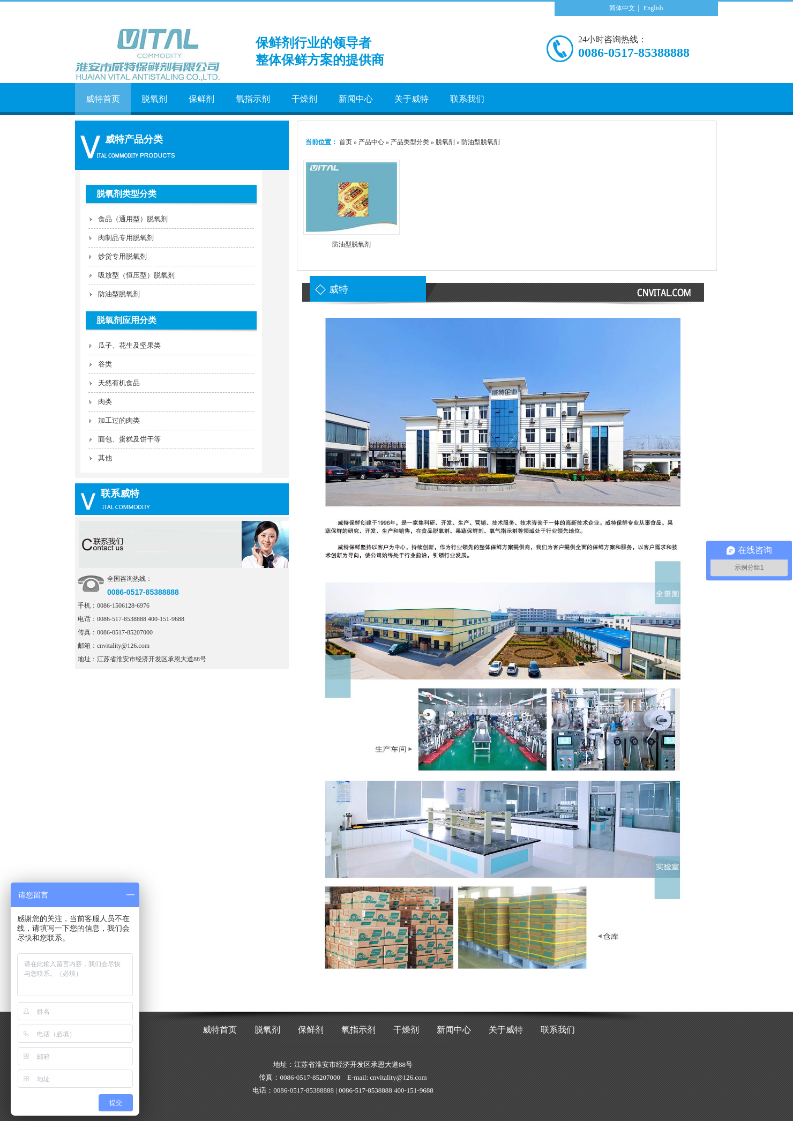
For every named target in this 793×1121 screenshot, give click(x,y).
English (653, 8)
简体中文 (622, 8)
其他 (105, 458)
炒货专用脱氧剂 (122, 256)
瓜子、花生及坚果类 (129, 345)
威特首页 (220, 1029)
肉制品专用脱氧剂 (126, 238)
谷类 (105, 364)
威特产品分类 (134, 139)
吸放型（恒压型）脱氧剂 (136, 275)
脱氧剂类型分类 (126, 193)
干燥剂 (406, 1029)
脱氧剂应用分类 (126, 320)
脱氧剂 (267, 1029)
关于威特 (506, 1029)
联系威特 (120, 493)
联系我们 (558, 1029)
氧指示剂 (358, 1029)
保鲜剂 (311, 1029)
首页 (345, 142)
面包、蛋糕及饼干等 (129, 439)
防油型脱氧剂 (119, 294)
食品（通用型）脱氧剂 (133, 219)
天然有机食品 (119, 383)
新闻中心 (454, 1029)
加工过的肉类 (119, 420)
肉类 (105, 402)
